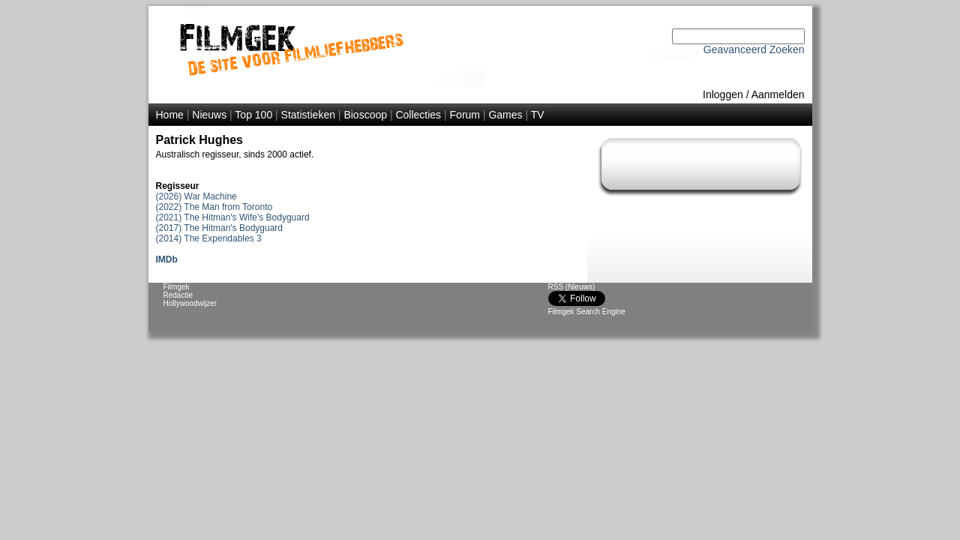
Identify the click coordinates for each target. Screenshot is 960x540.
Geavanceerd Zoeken (754, 50)
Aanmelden (778, 94)
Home (170, 115)
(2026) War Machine (196, 196)
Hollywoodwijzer (191, 303)
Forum (465, 115)
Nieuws (209, 115)
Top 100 (253, 115)
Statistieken (308, 115)
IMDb (167, 259)
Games (505, 115)
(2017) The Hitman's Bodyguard (220, 228)
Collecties (418, 115)
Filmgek (177, 287)
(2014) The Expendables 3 (209, 238)
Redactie (178, 295)
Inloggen (723, 94)
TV (537, 115)
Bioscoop (365, 115)
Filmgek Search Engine (587, 312)
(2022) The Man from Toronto (214, 207)
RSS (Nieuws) (572, 287)
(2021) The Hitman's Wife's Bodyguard (233, 217)
